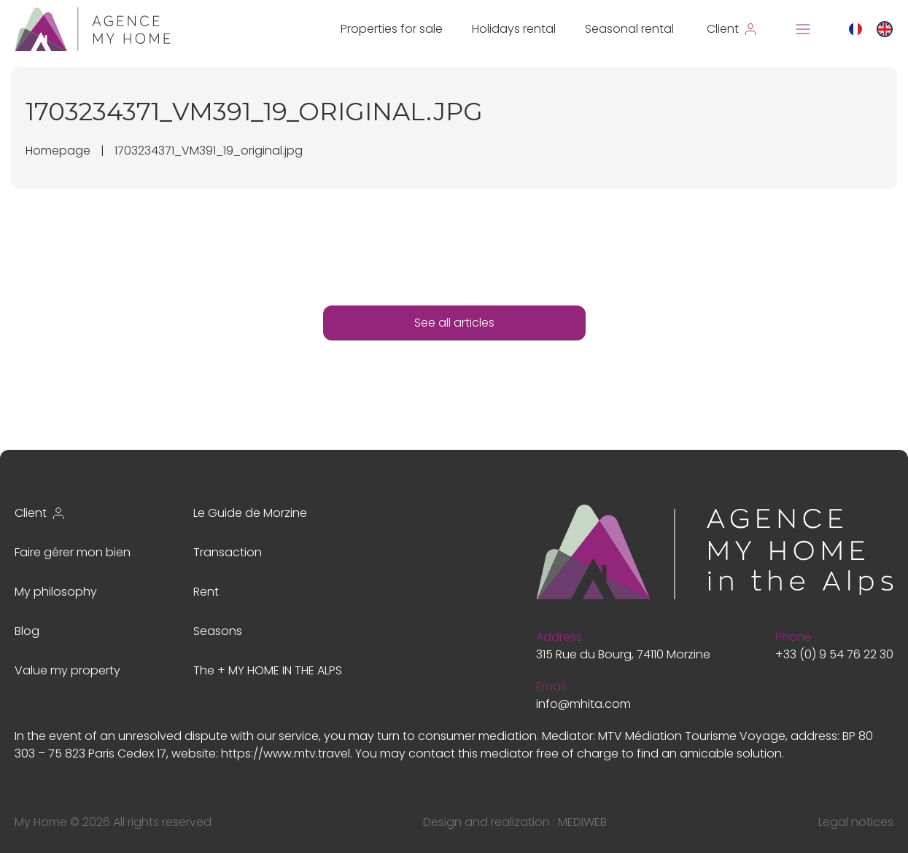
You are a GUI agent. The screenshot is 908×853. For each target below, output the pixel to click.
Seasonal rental (629, 28)
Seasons (217, 631)
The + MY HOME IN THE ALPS (267, 670)
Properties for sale (392, 28)
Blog (27, 631)
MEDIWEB (582, 822)
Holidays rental (514, 28)
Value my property (67, 670)
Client (40, 513)
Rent (206, 591)
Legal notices (855, 822)
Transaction (227, 552)
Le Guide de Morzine (250, 513)
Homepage (58, 150)
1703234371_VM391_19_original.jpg (209, 150)
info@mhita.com (583, 704)
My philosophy (56, 591)
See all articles (454, 322)
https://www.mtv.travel (285, 753)
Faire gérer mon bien (73, 552)
